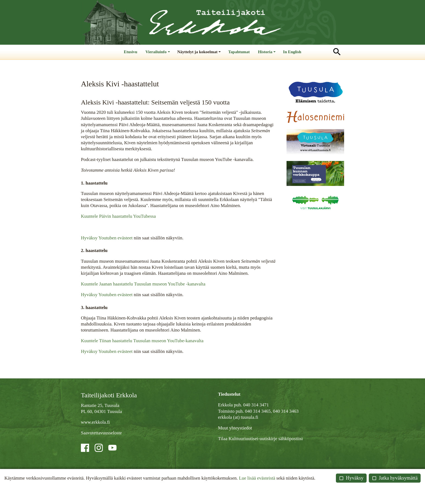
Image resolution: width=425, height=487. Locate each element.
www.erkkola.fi (95, 422)
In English (292, 52)
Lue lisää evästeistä (257, 478)
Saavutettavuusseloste (101, 432)
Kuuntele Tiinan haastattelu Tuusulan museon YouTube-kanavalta (142, 340)
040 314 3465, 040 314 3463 (272, 411)
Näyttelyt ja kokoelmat (199, 54)
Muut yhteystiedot (235, 428)
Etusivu (130, 52)
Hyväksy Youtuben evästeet (106, 237)
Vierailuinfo (158, 54)
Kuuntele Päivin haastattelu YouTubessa (118, 216)
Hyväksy (351, 478)
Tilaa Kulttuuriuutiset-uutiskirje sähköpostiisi (260, 438)
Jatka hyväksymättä (395, 478)
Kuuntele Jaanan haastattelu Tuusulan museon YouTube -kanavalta (143, 284)
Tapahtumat (239, 52)
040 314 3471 (256, 405)
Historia (267, 54)
